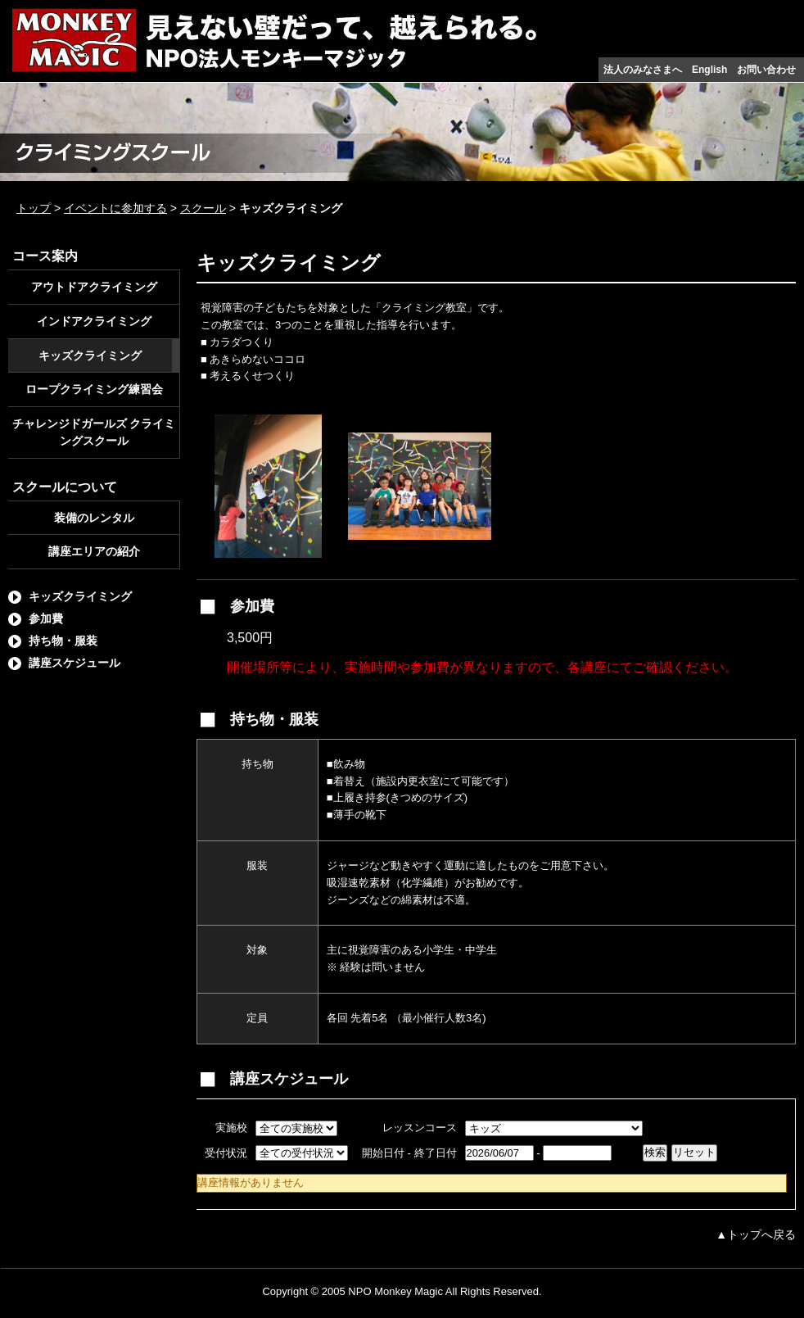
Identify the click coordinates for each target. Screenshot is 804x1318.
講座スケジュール (74, 662)
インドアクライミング (94, 321)
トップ (33, 208)
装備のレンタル (94, 517)
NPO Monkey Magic (395, 1291)
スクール (203, 208)
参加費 (46, 618)
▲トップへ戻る (756, 1234)
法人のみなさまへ (642, 69)
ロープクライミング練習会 (94, 389)
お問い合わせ (766, 69)
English (709, 69)
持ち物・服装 (63, 640)
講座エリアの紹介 (94, 551)
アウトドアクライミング (94, 286)
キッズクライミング (90, 355)
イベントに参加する (115, 208)
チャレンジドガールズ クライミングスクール (94, 432)
